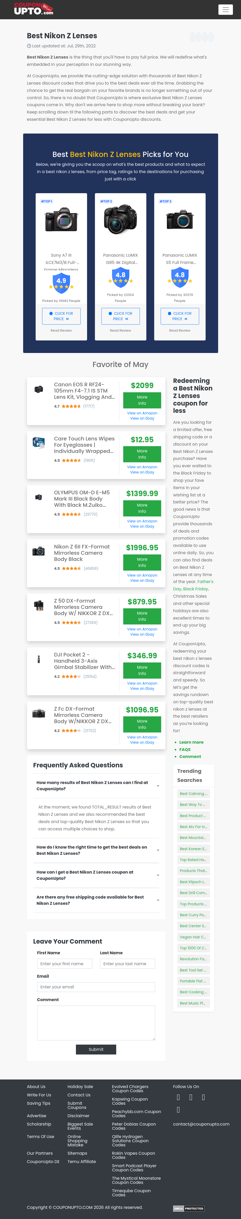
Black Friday (195, 589)
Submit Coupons (77, 1105)
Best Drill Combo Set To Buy (204, 892)
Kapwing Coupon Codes (130, 1101)
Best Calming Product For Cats (207, 793)
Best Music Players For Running (208, 1003)
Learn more (191, 742)
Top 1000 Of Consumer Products (209, 948)
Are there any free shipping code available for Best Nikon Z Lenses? (90, 900)
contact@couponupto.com (201, 1124)
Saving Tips (38, 1103)
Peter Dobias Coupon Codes (134, 1126)
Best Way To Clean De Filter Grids (209, 804)
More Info (142, 400)
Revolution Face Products (203, 959)
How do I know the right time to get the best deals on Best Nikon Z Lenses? (92, 850)
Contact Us (79, 1095)
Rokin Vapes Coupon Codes (133, 1155)
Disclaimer (78, 1116)
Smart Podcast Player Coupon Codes (134, 1168)
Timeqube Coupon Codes (131, 1193)
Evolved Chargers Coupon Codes (130, 1089)
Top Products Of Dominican (204, 904)
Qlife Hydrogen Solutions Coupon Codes (130, 1141)
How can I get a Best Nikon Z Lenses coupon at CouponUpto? (85, 875)
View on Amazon (142, 413)
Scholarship (39, 1124)
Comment (48, 1000)
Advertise (37, 1116)
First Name (48, 953)
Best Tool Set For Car (198, 970)
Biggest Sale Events (80, 1126)
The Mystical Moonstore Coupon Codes (136, 1180)
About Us (36, 1087)
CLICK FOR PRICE (61, 316)
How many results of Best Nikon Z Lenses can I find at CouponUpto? (92, 786)
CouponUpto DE (43, 1162)
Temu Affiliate (82, 1162)
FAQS (185, 750)
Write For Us (39, 1095)
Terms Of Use (40, 1137)
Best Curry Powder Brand (202, 915)
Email (43, 976)
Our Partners (40, 1153)
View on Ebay (142, 418)
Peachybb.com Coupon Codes (136, 1114)
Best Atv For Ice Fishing (200, 826)
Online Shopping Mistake (78, 1141)
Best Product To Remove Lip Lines (210, 815)
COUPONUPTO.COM (73, 1207)
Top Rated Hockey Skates (202, 859)
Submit (96, 1049)
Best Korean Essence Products (207, 848)
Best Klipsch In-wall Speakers (206, 882)
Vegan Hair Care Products (203, 937)
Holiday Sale (80, 1087)
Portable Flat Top (195, 981)
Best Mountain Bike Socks (202, 837)
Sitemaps (77, 1153)
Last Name (111, 953)
